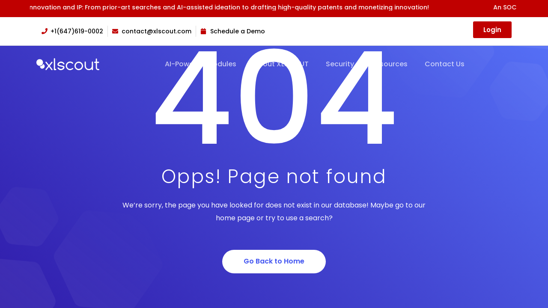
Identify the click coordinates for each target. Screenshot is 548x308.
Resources (389, 64)
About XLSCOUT (281, 64)
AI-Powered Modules (200, 64)
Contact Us (445, 64)
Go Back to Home (274, 261)
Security (340, 64)
